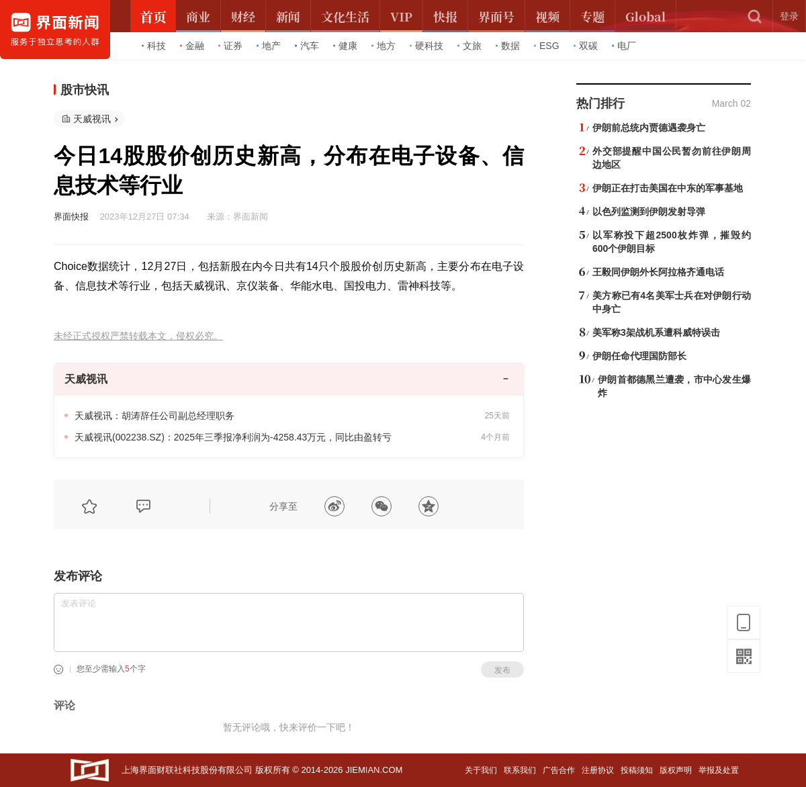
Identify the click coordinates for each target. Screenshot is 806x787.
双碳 (586, 45)
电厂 (624, 45)
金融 (192, 45)
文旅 (469, 45)
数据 (508, 45)
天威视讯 (92, 118)
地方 (383, 45)
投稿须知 (637, 770)
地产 (269, 45)
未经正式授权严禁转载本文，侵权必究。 (138, 336)
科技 (154, 45)
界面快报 (71, 217)
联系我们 (520, 770)
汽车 (307, 45)
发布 (502, 670)
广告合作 (559, 770)
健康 (345, 45)
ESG (546, 45)
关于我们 (481, 770)
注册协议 (598, 770)
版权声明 (676, 770)
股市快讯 (84, 90)
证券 (230, 45)
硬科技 (426, 45)
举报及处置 (719, 770)
